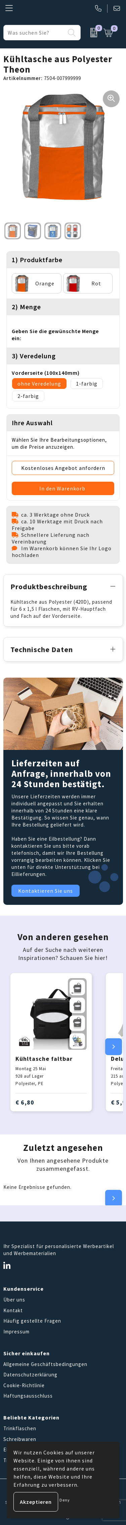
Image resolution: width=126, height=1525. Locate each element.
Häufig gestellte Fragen (32, 1321)
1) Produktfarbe (37, 259)
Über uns (14, 1299)
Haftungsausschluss (28, 1396)
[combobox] (34, 33)
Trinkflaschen (19, 1428)
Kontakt (13, 1310)
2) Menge (26, 307)
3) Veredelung (34, 356)
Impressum (16, 1331)
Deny (64, 1499)
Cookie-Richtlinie (24, 1385)
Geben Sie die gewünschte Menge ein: (55, 335)
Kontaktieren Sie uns (45, 890)
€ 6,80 (24, 1102)
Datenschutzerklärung (30, 1374)
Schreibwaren (19, 1439)
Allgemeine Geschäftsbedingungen (45, 1364)
